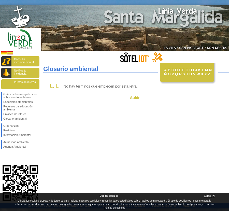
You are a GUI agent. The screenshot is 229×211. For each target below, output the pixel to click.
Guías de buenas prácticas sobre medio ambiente (20, 96)
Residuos (9, 130)
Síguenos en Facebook (4, 157)
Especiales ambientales (18, 101)
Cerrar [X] (209, 195)
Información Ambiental (17, 134)
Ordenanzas (11, 125)
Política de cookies (114, 207)
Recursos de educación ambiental (18, 108)
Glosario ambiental (15, 118)
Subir (135, 98)
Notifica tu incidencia (20, 72)
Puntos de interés (25, 81)
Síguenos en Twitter (13, 157)
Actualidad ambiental (16, 142)
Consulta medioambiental (24, 61)
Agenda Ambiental (14, 146)
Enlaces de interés (14, 114)
